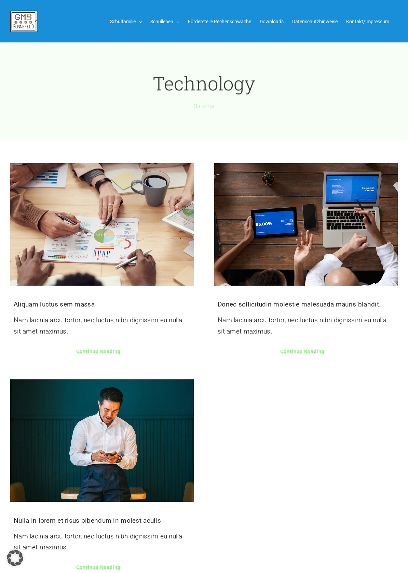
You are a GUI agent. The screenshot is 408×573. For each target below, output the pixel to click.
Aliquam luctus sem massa (54, 304)
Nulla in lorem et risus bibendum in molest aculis (87, 520)
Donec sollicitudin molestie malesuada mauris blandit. (299, 304)
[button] (15, 558)
